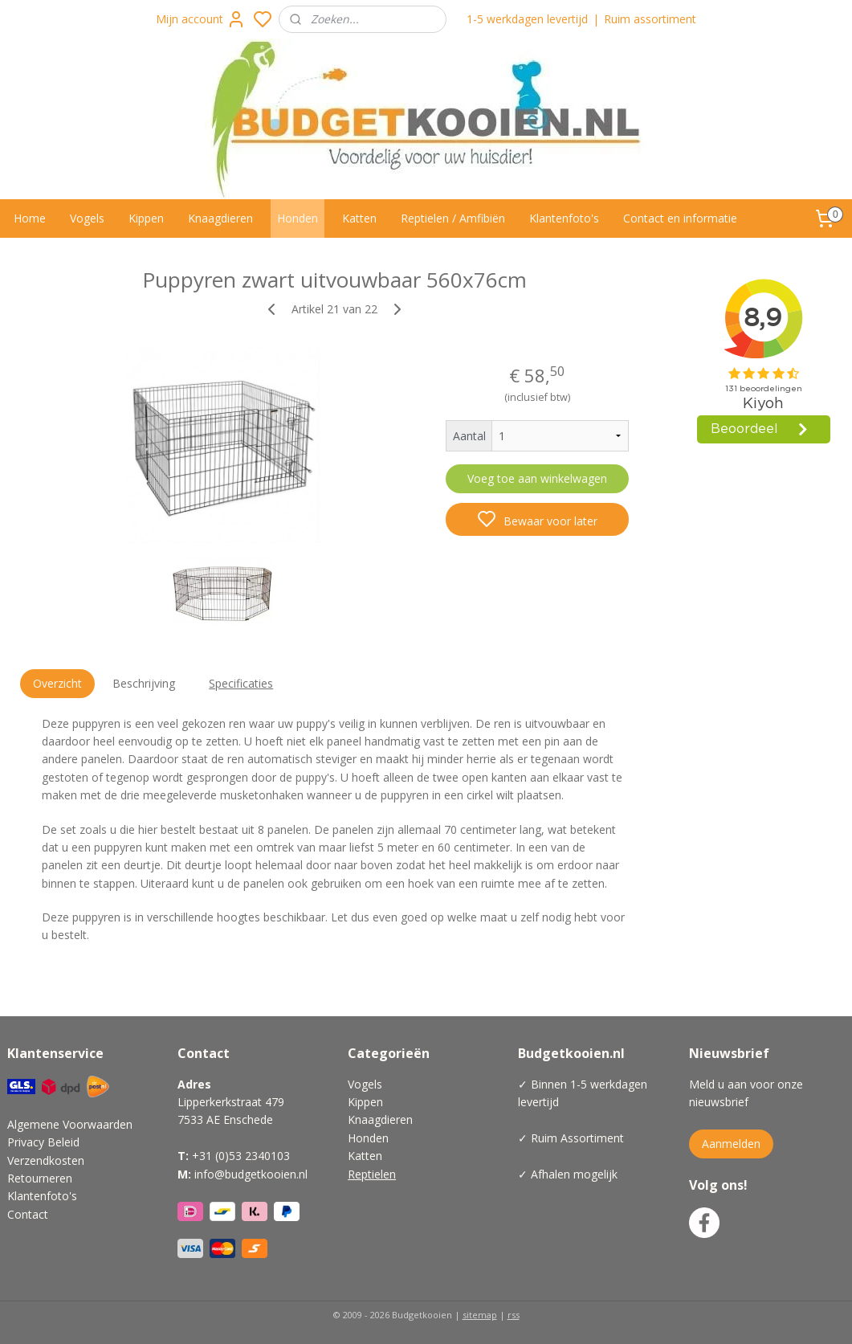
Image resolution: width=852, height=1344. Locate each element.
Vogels (87, 218)
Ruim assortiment (650, 19)
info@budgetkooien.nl (251, 1174)
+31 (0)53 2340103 (241, 1155)
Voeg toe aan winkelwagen (537, 478)
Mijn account (201, 19)
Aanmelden (731, 1143)
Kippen (146, 218)
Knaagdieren (220, 218)
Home (30, 218)
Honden (297, 218)
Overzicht (57, 683)
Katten (359, 218)
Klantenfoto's (564, 218)
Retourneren (39, 1178)
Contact (27, 1214)
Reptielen (372, 1174)
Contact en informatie (680, 218)
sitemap (480, 1315)
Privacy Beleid (43, 1142)
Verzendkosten (45, 1160)
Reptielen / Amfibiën (453, 218)
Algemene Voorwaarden (69, 1124)
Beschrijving (143, 683)
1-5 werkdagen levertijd (527, 19)
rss (514, 1315)
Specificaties (241, 683)
